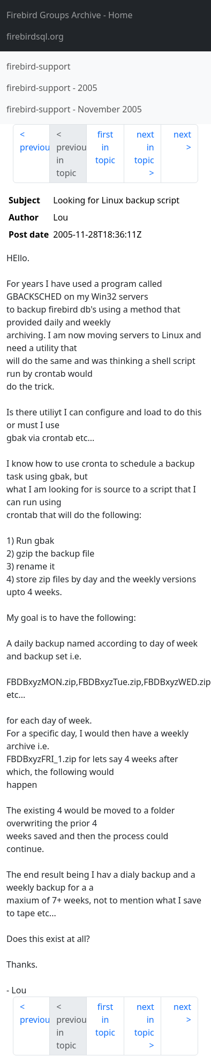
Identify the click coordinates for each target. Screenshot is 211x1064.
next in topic (144, 147)
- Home (69, 15)
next (182, 134)
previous (35, 147)
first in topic (105, 147)
